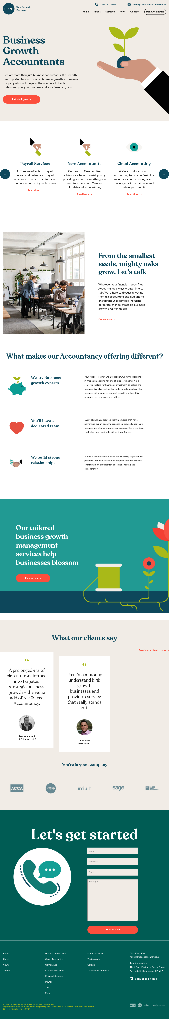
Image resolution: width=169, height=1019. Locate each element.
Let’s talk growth (21, 99)
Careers (91, 965)
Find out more (33, 578)
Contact (135, 12)
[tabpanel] (35, 166)
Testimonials (93, 959)
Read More (33, 190)
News (123, 12)
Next (164, 174)
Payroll (48, 982)
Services (110, 12)
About (97, 12)
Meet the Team (95, 953)
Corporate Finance (54, 970)
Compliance (51, 965)
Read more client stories (152, 650)
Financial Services (54, 976)
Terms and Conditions (98, 970)
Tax (47, 987)
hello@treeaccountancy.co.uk (149, 4)
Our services (105, 319)
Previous (5, 174)
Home (85, 12)
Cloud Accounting (54, 959)
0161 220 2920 (108, 4)
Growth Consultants (55, 953)
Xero (47, 993)
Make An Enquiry (155, 12)
